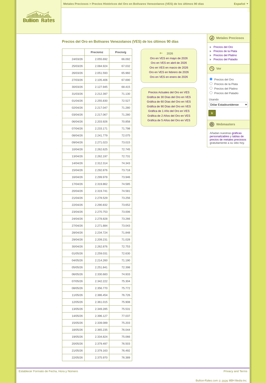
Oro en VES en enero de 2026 (169, 77)
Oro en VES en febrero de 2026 (169, 72)
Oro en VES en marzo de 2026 (168, 67)
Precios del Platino (225, 55)
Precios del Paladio (225, 59)
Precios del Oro (223, 47)
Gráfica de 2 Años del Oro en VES (169, 115)
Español (239, 3)
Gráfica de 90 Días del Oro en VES (169, 106)
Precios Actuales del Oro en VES (168, 92)
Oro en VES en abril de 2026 (169, 62)
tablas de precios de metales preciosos (228, 138)
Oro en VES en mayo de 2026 (169, 58)
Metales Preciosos (76, 3)
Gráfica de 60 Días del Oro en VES (169, 101)
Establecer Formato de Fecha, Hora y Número (48, 371)
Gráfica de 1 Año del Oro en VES (169, 111)
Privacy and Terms (235, 371)
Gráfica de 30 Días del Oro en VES (169, 97)
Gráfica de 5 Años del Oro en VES (169, 120)
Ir (212, 113)
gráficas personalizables (225, 134)
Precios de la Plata (225, 51)
